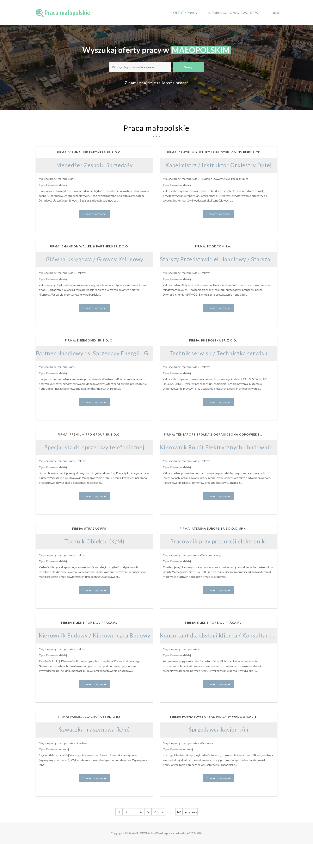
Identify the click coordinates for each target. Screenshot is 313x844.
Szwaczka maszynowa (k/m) (94, 729)
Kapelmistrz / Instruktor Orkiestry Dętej (218, 165)
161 (179, 812)
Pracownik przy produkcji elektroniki (218, 541)
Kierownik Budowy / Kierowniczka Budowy (94, 635)
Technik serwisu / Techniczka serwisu (219, 353)
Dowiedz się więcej (94, 214)
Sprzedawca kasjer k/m (218, 729)
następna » (190, 812)
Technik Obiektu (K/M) (94, 541)
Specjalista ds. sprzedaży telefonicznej (95, 447)
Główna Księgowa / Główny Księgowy (94, 259)
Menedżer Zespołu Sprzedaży (94, 165)
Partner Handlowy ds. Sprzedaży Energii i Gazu (97, 353)
